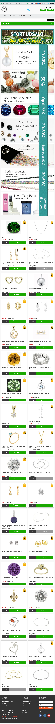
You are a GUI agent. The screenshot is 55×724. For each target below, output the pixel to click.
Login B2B (24, 712)
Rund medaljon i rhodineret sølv (38, 288)
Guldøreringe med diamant (10, 288)
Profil (31, 16)
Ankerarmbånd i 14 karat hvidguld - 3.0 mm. (40, 683)
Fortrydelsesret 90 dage (27, 703)
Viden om (15, 16)
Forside (4, 16)
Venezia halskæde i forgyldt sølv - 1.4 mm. (13, 683)
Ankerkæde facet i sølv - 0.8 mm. (38, 525)
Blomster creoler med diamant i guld (13, 314)
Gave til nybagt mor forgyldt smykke (13, 341)
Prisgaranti (24, 708)
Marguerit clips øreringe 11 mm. (38, 551)
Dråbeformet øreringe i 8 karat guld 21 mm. (13, 263)
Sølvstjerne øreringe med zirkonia (12, 551)
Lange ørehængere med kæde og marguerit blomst (38, 420)
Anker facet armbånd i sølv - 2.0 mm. (39, 630)
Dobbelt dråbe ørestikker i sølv (38, 314)
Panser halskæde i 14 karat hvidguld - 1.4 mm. (41, 263)
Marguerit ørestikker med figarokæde (13, 498)
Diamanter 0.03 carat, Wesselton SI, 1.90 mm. (13, 473)
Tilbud (9, 16)
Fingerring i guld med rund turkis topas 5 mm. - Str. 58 (13, 447)
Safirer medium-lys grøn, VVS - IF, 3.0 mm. (13, 393)
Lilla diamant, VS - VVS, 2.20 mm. (10, 577)
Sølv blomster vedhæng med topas (39, 393)
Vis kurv (43, 10)
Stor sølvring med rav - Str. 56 (11, 630)
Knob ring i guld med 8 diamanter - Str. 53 (41, 577)
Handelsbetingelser (23, 16)
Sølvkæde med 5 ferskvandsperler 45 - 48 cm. (41, 236)
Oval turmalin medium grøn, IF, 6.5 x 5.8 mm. (13, 236)
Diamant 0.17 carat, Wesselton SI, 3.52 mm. (40, 604)
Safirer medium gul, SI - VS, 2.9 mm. (11, 367)
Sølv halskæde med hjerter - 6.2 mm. (39, 472)
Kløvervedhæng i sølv (35, 498)
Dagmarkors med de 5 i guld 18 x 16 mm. (13, 604)
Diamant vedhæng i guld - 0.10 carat (12, 420)
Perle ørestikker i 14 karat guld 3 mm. (40, 341)
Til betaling (50, 10)
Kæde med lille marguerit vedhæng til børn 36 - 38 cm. (40, 447)
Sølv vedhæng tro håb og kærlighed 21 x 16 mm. (40, 657)
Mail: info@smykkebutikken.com (9, 718)
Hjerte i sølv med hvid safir (10, 656)
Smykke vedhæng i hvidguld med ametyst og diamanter (13, 526)
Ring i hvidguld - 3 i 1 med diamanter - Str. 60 (41, 368)
